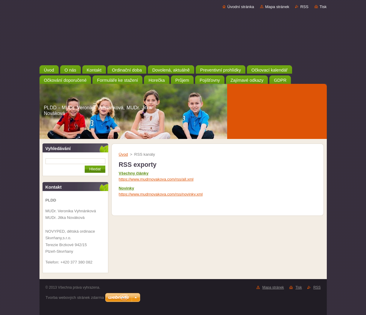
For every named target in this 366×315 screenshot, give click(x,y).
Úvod (123, 154)
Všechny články (134, 173)
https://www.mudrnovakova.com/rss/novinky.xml (161, 194)
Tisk (323, 6)
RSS (304, 6)
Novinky (126, 188)
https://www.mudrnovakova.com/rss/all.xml (156, 179)
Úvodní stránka (240, 6)
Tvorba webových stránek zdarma (74, 297)
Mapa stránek (277, 6)
